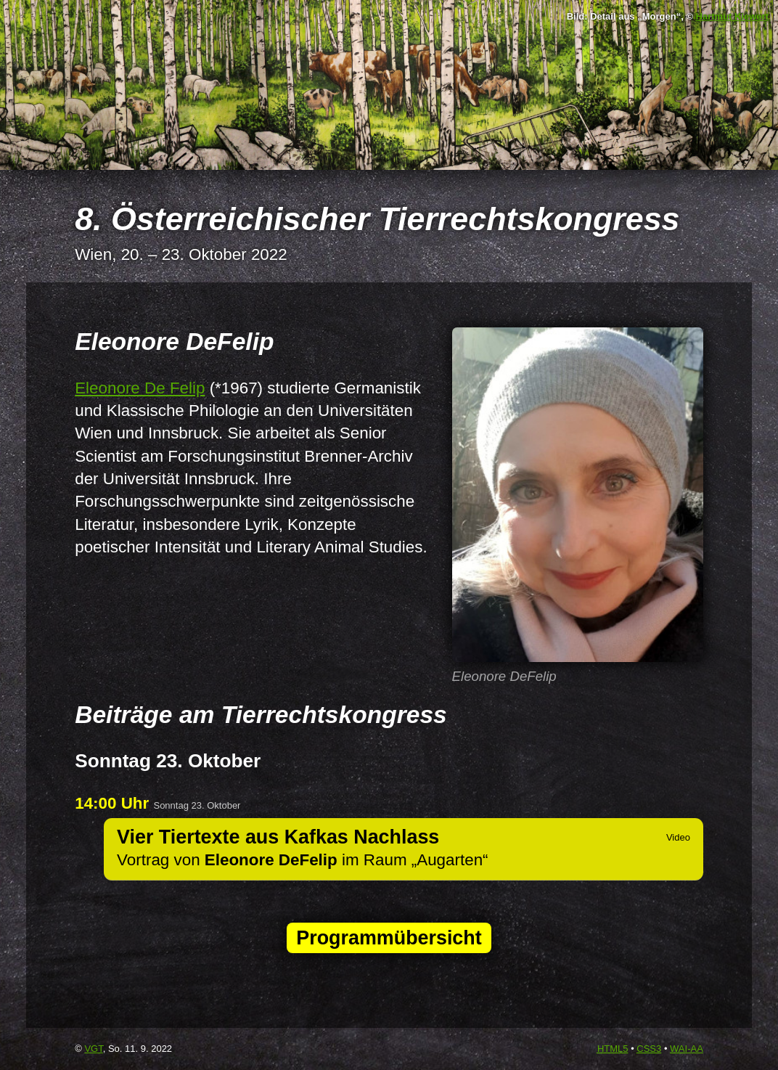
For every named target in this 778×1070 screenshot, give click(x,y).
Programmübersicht (388, 938)
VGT (93, 1048)
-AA (686, 1048)
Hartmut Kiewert (732, 16)
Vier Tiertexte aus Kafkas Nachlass (278, 837)
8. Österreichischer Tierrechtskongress (377, 218)
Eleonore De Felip (140, 388)
